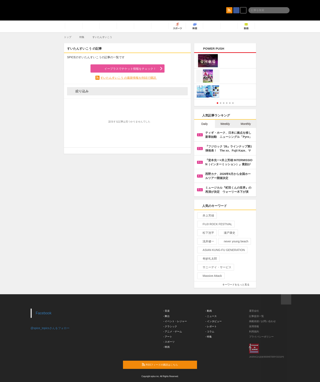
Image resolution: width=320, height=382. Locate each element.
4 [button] (226, 103)
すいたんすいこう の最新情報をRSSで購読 (128, 77)
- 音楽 (166, 310)
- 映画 (166, 347)
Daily (204, 123)
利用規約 (254, 331)
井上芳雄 (206, 215)
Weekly (225, 123)
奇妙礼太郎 (208, 258)
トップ (67, 37)
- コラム (209, 331)
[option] (225, 76)
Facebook (44, 313)
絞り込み (79, 91)
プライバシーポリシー (261, 336)
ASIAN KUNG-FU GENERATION (222, 250)
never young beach (234, 241)
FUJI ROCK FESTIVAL (215, 224)
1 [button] (217, 103)
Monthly (246, 123)
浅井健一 (206, 241)
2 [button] (220, 103)
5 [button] (230, 103)
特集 (81, 37)
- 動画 (208, 310)
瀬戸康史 (227, 232)
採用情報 (254, 326)
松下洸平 (206, 232)
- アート (167, 336)
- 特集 (208, 336)
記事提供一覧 (256, 316)
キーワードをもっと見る (237, 284)
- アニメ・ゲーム (172, 331)
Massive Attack (210, 275)
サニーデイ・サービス (215, 267)
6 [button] (233, 103)
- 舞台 (166, 316)
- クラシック (170, 326)
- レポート (211, 326)
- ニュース (211, 316)
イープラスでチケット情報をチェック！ (125, 69)
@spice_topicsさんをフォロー (50, 328)
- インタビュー (213, 321)
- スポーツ (169, 341)
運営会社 (254, 310)
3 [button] (223, 103)
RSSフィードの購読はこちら (168, 364)
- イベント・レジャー (175, 321)
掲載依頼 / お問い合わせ (262, 321)
